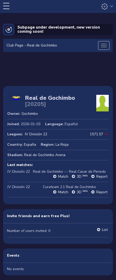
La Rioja (62, 144)
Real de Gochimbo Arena (44, 154)
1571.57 (96, 134)
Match (63, 176)
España (30, 144)
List (105, 229)
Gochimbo (30, 113)
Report (101, 176)
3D (82, 176)
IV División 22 (36, 134)
